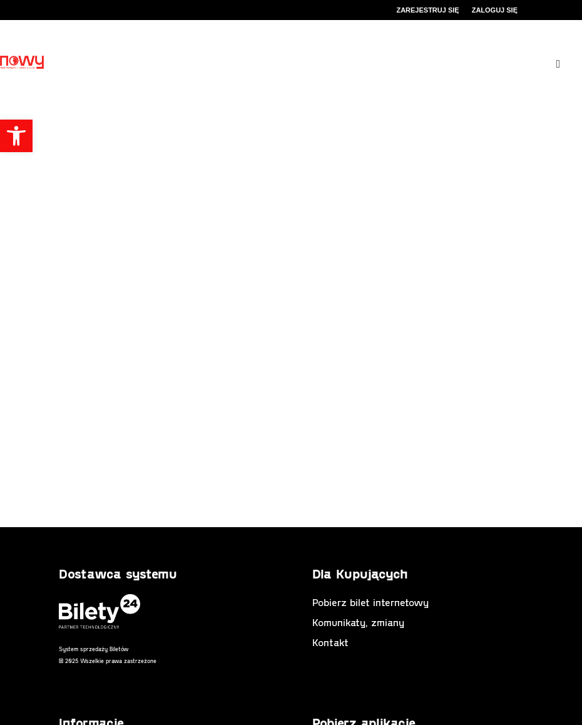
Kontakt (330, 642)
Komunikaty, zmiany (358, 622)
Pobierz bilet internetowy (370, 602)
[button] (16, 136)
